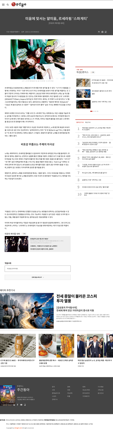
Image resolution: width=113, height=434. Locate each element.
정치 (53, 387)
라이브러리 (86, 393)
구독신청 (100, 390)
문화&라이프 (56, 393)
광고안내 (100, 393)
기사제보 (100, 387)
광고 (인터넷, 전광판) (18, 420)
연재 (83, 387)
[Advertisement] (33, 195)
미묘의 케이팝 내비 (12, 234)
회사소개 (8, 420)
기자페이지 (86, 396)
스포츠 (54, 396)
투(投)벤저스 (82, 72)
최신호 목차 (86, 390)
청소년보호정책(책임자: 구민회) (65, 420)
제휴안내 (28, 420)
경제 (68, 387)
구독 (24, 234)
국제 (68, 390)
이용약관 (40, 420)
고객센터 (34, 420)
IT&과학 (69, 393)
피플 (68, 396)
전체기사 (55, 399)
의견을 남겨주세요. (12, 269)
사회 (53, 390)
